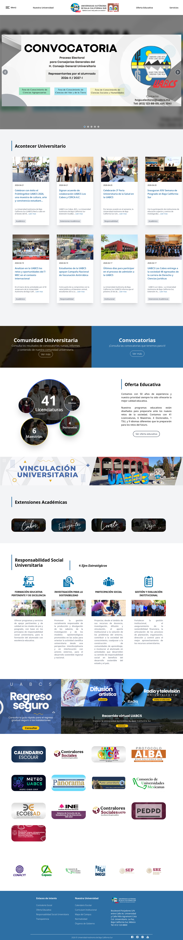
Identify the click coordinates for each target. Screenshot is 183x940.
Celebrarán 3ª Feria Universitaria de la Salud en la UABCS (118, 194)
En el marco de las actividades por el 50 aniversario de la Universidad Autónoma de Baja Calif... (30, 289)
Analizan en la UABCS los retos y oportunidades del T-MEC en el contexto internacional (30, 273)
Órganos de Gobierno (85, 923)
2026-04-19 (19, 263)
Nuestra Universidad (43, 7)
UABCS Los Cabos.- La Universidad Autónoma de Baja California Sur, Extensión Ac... (162, 289)
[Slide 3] (91, 127)
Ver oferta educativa (146, 433)
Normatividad (81, 918)
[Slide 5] (98, 127)
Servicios (174, 7)
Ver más (45, 354)
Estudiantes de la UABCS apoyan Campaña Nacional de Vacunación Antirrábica (74, 272)
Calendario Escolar (83, 905)
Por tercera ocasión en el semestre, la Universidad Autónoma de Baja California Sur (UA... (118, 211)
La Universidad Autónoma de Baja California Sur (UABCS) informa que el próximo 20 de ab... (118, 289)
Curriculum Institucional (86, 909)
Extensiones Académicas (70, 221)
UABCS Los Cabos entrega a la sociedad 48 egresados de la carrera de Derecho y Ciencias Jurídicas (163, 273)
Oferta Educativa (144, 7)
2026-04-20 (107, 185)
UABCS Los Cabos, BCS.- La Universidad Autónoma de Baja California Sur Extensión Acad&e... (75, 211)
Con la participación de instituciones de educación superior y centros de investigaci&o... (163, 211)
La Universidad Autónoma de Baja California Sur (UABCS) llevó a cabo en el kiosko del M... (30, 211)
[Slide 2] (88, 127)
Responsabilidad (111, 221)
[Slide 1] (84, 127)
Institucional (110, 299)
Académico (20, 221)
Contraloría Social (44, 905)
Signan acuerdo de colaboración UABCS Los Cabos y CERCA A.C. (72, 194)
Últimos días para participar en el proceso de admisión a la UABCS (118, 272)
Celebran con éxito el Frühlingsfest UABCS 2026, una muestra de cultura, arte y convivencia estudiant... (31, 195)
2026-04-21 (19, 185)
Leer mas (32, 214)
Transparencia (42, 918)
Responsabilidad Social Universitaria (52, 914)
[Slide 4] (95, 127)
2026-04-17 (107, 263)
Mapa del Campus (83, 914)
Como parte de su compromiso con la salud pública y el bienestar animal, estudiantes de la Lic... (74, 289)
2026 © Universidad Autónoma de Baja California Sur (92, 937)
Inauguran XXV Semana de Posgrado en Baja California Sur (163, 194)
